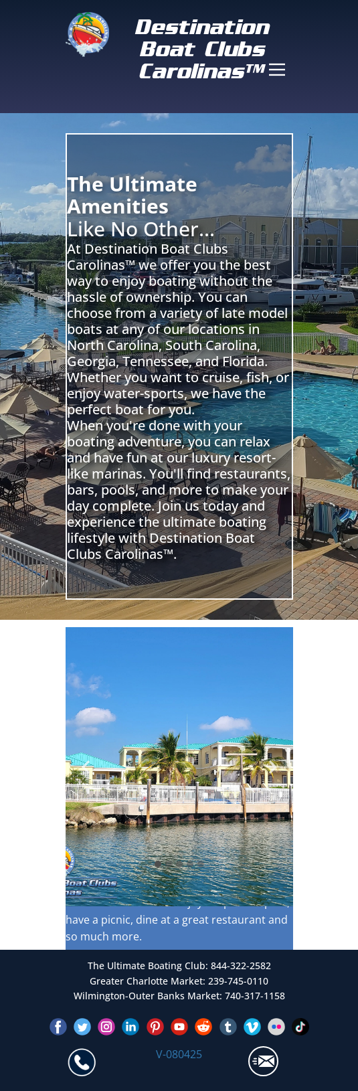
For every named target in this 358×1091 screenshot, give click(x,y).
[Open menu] (277, 69)
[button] (85, 767)
